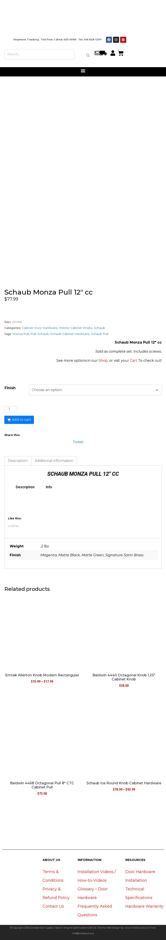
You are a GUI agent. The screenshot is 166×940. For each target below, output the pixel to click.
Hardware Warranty (144, 906)
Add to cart (21, 420)
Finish (10, 388)
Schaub (99, 328)
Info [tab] (49, 487)
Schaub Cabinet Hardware (69, 334)
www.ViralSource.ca (136, 927)
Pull (33, 334)
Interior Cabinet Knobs (75, 328)
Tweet (78, 441)
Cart (133, 360)
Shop (103, 360)
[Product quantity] (10, 409)
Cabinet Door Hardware (39, 328)
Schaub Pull (99, 334)
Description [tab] (18, 461)
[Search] (88, 55)
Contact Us (53, 906)
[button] (83, 70)
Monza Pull (21, 334)
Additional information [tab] (54, 461)
